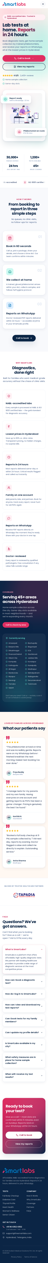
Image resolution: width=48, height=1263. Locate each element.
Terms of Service (30, 1257)
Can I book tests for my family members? (24, 1020)
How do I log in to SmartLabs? (24, 993)
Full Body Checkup (11, 1196)
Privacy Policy (16, 1257)
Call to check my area (16, 625)
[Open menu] (43, 4)
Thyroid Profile (9, 1203)
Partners (30, 1207)
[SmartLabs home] (14, 4)
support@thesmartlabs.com (18, 1233)
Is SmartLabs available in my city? (24, 1045)
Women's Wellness (11, 1211)
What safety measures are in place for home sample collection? (24, 1060)
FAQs (29, 1211)
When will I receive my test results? (24, 1076)
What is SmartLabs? (24, 949)
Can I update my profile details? (24, 1032)
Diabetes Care (9, 1199)
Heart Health (8, 1207)
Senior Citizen (9, 1214)
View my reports (24, 66)
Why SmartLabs (34, 1199)
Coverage (31, 1203)
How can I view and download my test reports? (24, 1006)
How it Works (32, 1196)
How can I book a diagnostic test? (24, 981)
